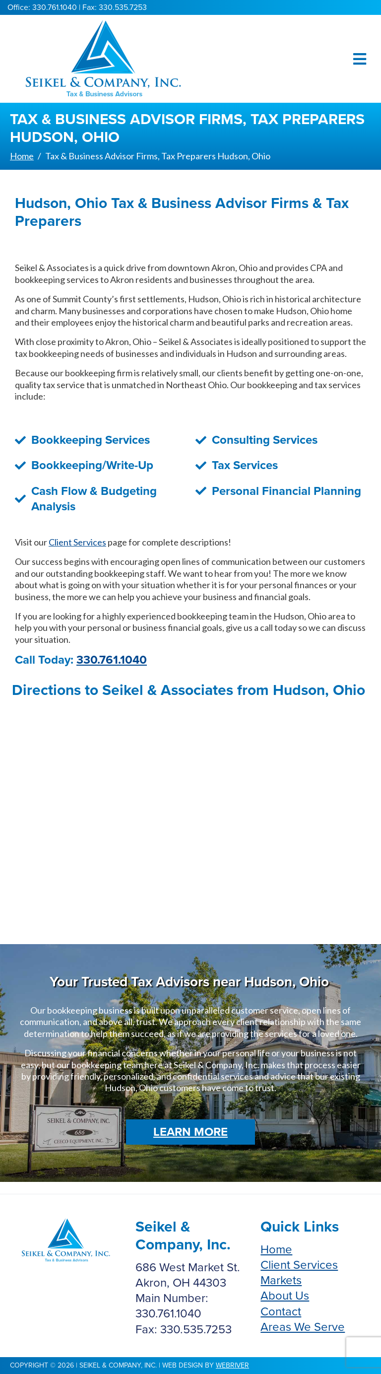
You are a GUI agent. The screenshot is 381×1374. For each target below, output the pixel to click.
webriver (232, 1365)
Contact (280, 1312)
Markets (281, 1280)
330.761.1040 (111, 660)
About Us (284, 1296)
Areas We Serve (302, 1327)
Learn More (190, 1132)
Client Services (77, 542)
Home (276, 1249)
